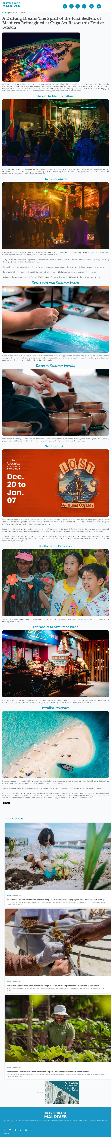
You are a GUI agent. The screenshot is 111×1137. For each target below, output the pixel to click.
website (88, 798)
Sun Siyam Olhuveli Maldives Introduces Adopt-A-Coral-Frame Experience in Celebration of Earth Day (53, 986)
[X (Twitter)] (26, 1129)
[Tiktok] (77, 6)
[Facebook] (4, 1129)
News (5, 13)
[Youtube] (71, 6)
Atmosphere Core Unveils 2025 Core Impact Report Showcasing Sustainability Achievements (48, 1072)
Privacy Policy (6, 1133)
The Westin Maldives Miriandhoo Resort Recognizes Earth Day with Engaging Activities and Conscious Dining (55, 900)
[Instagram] (20, 1129)
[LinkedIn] (31, 1129)
